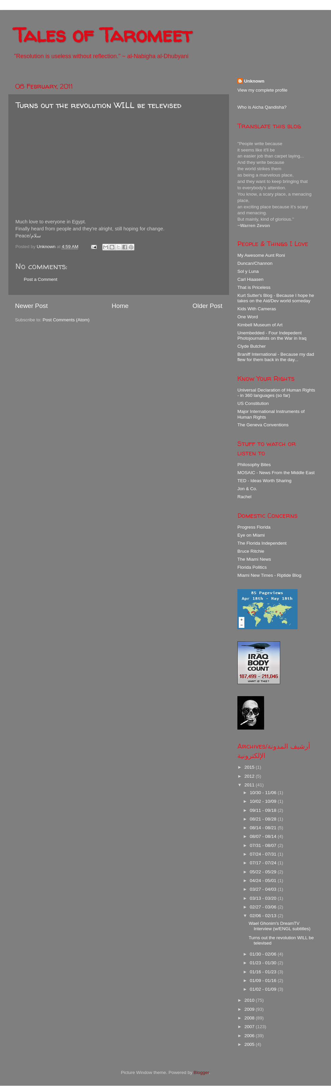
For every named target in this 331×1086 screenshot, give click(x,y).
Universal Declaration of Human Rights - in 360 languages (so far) (276, 393)
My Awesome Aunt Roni (261, 255)
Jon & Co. (247, 488)
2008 (250, 1017)
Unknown (254, 81)
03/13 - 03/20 (264, 898)
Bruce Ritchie (250, 551)
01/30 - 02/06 (264, 954)
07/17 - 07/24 (264, 862)
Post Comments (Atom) (66, 319)
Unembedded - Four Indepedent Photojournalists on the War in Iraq (272, 335)
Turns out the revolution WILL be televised (98, 105)
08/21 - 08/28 (264, 819)
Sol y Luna (248, 271)
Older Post (207, 305)
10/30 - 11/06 (264, 792)
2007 (250, 1026)
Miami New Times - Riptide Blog (269, 575)
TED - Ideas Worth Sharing (264, 480)
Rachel (244, 496)
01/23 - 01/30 (264, 962)
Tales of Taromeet (102, 34)
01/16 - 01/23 (264, 971)
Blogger (201, 1072)
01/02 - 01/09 (264, 989)
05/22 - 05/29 (264, 871)
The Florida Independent (262, 543)
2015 (250, 767)
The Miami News (254, 559)
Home (120, 305)
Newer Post (31, 305)
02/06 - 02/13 (264, 915)
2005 (250, 1044)
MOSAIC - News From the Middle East (276, 472)
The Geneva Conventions (263, 424)
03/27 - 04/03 (264, 889)
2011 (250, 784)
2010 (250, 1000)
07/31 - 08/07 (264, 845)
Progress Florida (253, 527)
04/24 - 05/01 (264, 880)
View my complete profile (262, 90)
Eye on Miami (251, 535)
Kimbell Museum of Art (260, 324)
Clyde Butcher (251, 346)
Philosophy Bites (254, 464)
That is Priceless (253, 287)
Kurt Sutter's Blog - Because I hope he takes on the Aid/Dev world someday (275, 298)
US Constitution (253, 403)
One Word (247, 316)
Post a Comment (41, 279)
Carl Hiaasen (250, 279)
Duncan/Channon (254, 263)
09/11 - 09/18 (264, 810)
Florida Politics (252, 567)
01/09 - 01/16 (264, 980)
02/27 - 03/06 (264, 906)
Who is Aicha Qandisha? (262, 107)
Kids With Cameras (256, 308)
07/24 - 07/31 (264, 854)
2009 (250, 1009)
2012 (250, 776)
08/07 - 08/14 (264, 836)
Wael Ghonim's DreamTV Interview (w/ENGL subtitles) (280, 926)
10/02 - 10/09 (264, 801)
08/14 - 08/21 (264, 827)
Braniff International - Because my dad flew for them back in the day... (275, 357)
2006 (250, 1035)
